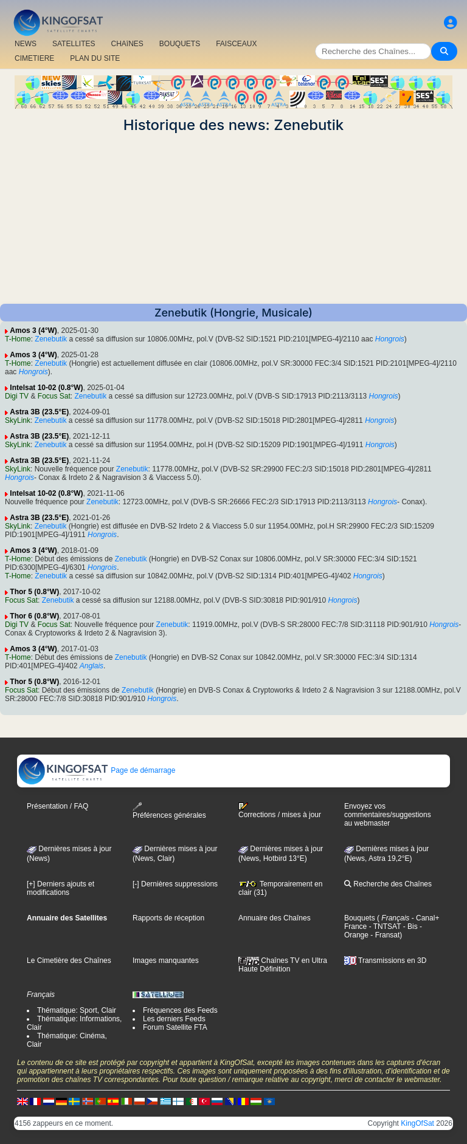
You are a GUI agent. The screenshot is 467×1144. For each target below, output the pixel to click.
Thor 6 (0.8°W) (34, 616)
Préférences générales (169, 811)
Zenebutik (51, 339)
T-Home (18, 339)
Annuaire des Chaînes (274, 918)
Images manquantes (166, 960)
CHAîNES (127, 43)
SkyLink (17, 420)
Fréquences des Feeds (180, 1010)
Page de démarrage (96, 770)
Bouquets (359, 918)
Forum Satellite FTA (175, 1027)
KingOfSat (417, 1123)
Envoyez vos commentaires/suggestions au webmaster (387, 814)
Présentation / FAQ (57, 806)
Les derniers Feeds (174, 1019)
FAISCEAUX (236, 43)
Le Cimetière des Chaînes (69, 960)
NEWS (25, 43)
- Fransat (384, 935)
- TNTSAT (384, 926)
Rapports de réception (168, 918)
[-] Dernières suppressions (175, 884)
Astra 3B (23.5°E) (39, 412)
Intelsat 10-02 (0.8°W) (46, 387)
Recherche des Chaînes (388, 884)
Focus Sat (54, 396)
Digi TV (17, 396)
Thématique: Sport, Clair (76, 1010)
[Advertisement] (233, 219)
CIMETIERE (34, 58)
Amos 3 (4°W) (33, 330)
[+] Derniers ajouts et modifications (60, 888)
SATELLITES (73, 43)
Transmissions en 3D (385, 960)
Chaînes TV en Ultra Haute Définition (282, 964)
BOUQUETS (179, 43)
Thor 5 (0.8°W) (34, 591)
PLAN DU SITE (95, 58)
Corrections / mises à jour (279, 810)
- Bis (409, 926)
